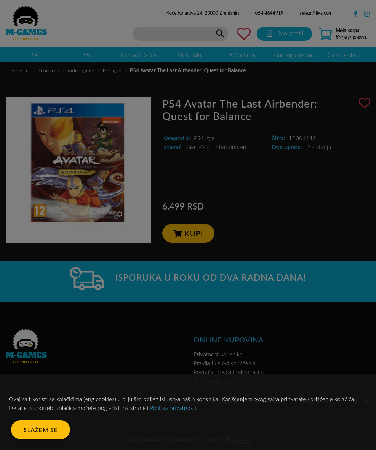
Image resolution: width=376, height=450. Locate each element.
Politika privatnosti (173, 407)
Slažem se (41, 429)
